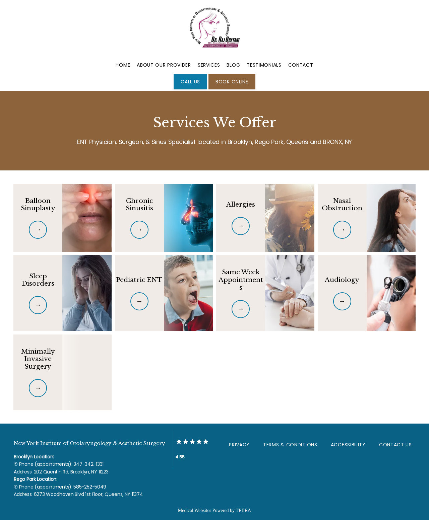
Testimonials (264, 65)
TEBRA (243, 510)
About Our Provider (164, 65)
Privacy (239, 444)
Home (123, 65)
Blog (233, 65)
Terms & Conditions (290, 444)
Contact (300, 65)
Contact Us (395, 444)
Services (209, 65)
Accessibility (348, 444)
